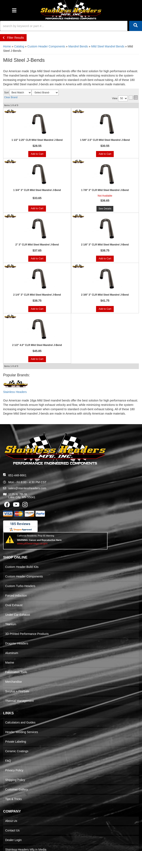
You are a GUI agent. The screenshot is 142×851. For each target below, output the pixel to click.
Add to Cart (37, 153)
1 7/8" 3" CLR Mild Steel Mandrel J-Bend (105, 190)
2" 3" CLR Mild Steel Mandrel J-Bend (37, 244)
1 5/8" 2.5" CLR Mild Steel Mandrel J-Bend (105, 140)
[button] (71, 26)
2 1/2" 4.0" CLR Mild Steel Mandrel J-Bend (37, 345)
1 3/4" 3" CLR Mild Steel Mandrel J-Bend (37, 190)
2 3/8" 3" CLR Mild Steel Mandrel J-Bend (105, 294)
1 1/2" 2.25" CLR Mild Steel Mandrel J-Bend (37, 140)
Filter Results (13, 37)
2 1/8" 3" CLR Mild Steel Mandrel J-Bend (105, 244)
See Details (105, 208)
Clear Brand (10, 97)
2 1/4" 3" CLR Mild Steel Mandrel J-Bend (37, 294)
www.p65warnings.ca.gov (32, 543)
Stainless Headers (15, 392)
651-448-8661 (17, 475)
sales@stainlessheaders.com (27, 488)
